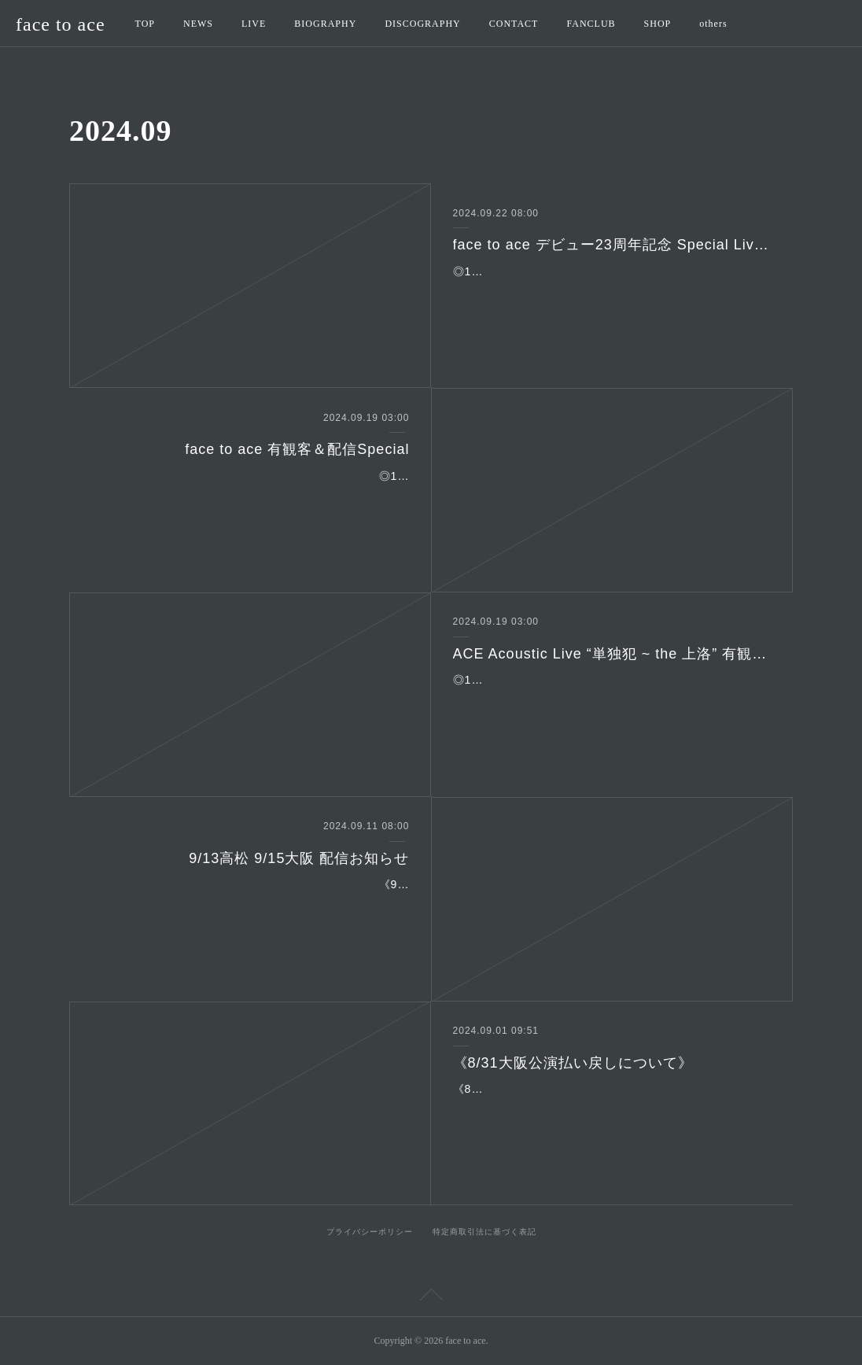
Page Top (431, 1297)
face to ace (60, 24)
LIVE (253, 23)
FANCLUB (590, 23)
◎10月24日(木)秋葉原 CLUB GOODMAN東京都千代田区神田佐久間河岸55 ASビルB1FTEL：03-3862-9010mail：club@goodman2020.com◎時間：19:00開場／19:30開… (611, 291)
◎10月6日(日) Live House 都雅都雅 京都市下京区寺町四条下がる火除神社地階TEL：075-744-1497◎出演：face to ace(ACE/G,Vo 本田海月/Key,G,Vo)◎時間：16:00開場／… (250, 496)
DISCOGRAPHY (422, 23)
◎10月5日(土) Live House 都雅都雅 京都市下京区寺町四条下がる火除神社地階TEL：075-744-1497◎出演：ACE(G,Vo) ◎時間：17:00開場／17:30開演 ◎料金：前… (611, 699)
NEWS (198, 23)
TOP (145, 23)
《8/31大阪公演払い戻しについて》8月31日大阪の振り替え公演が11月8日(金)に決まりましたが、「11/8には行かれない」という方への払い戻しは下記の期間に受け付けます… (611, 1108)
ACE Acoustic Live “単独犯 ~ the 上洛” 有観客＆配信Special (612, 654)
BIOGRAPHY (325, 23)
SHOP (658, 23)
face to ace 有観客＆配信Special (297, 449)
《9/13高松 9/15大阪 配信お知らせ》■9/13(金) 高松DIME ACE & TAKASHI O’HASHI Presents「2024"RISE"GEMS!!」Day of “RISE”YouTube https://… (251, 904)
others (713, 23)
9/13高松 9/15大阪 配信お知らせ (299, 858)
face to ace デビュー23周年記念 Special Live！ (612, 245)
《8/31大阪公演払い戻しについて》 (573, 1063)
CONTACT (514, 23)
